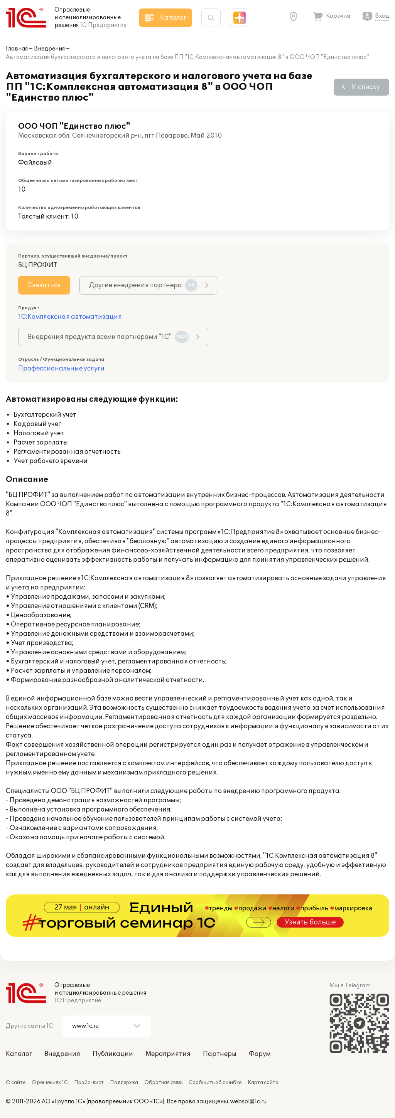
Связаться (44, 285)
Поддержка (124, 1082)
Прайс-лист (89, 1082)
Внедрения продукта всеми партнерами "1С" (108, 337)
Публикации (113, 1054)
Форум (259, 1054)
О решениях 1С (50, 1082)
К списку (366, 87)
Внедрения (49, 48)
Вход (382, 16)
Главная (17, 48)
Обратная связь (163, 1082)
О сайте (15, 1082)
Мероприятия (168, 1054)
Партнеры (219, 1054)
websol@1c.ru (248, 1101)
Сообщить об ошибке (215, 1082)
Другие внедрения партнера (143, 285)
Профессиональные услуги (61, 368)
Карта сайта (263, 1082)
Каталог (19, 1054)
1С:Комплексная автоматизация (70, 317)
